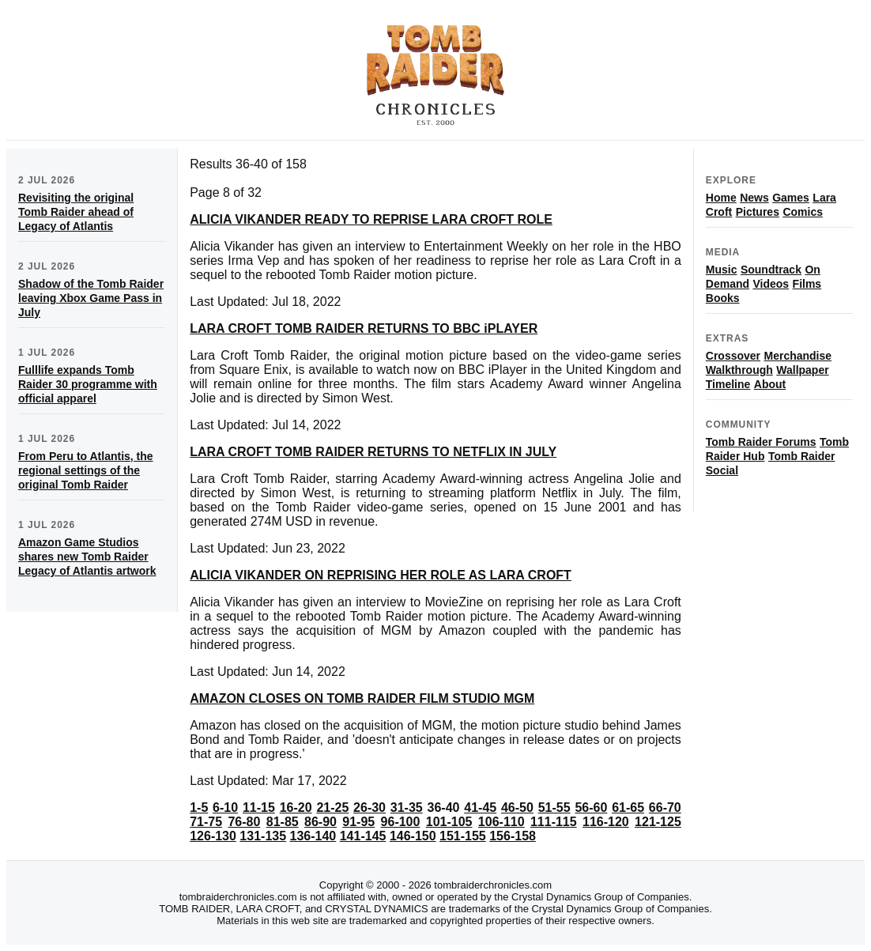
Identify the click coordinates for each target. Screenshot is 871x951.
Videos (770, 283)
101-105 (449, 821)
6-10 (225, 807)
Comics (802, 212)
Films (807, 283)
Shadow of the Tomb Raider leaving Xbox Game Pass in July (91, 298)
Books (723, 298)
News (754, 197)
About (770, 384)
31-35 (406, 807)
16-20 (296, 807)
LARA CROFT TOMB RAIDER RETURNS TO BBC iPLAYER (363, 328)
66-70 (665, 807)
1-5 (199, 807)
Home (721, 197)
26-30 (369, 807)
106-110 (501, 821)
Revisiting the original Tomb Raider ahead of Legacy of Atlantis (76, 211)
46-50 (517, 807)
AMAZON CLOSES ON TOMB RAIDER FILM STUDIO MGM (362, 698)
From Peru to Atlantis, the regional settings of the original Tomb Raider (85, 470)
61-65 (628, 807)
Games (790, 197)
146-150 (413, 836)
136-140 (313, 836)
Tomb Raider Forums (761, 442)
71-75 (206, 821)
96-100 (400, 821)
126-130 (213, 836)
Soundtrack (771, 269)
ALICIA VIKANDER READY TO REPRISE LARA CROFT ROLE (371, 219)
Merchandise (798, 355)
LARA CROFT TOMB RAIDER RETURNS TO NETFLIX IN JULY (373, 452)
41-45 (480, 807)
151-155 (462, 836)
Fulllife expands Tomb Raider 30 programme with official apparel (87, 384)
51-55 (554, 807)
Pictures (757, 212)
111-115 (553, 821)
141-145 (363, 836)
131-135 (262, 836)
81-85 (282, 821)
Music (721, 269)
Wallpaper (802, 370)
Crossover (733, 355)
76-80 (244, 821)
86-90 (320, 821)
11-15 (259, 807)
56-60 (591, 807)
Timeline (728, 384)
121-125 (658, 821)
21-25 (332, 807)
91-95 (358, 821)
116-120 (606, 821)
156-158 (512, 836)
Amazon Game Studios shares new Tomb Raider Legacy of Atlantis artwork (87, 556)
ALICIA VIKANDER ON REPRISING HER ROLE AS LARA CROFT (380, 575)
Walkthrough (739, 370)
